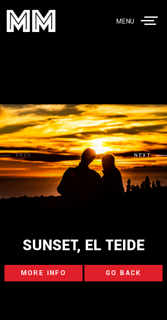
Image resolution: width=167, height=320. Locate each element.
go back (123, 273)
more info (44, 273)
